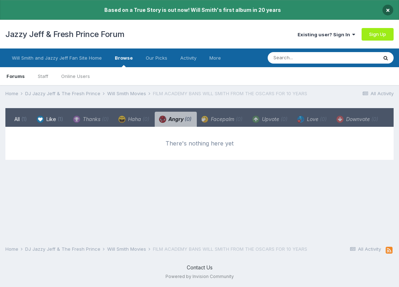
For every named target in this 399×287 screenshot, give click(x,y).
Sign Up (377, 34)
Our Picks (156, 58)
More (215, 58)
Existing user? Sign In (326, 34)
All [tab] (20, 119)
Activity (188, 58)
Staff (43, 76)
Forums (15, 76)
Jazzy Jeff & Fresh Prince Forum (64, 34)
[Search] (308, 58)
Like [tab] (50, 119)
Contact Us (200, 267)
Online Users (75, 76)
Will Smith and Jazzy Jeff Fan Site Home (57, 58)
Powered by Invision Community (200, 276)
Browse (124, 61)
